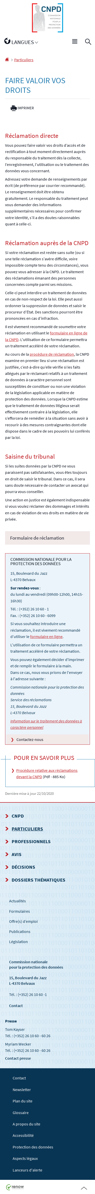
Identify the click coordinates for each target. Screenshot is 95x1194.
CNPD (18, 816)
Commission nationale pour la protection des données (36, 964)
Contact (16, 1005)
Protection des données (33, 1146)
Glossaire (21, 1112)
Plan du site (22, 1100)
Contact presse (18, 1058)
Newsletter (22, 1089)
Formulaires (19, 911)
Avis (17, 854)
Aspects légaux (25, 1158)
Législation (18, 941)
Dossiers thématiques (38, 880)
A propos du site (26, 1123)
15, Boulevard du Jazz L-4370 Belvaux (28, 980)
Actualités (17, 900)
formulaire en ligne (46, 636)
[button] (75, 42)
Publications (19, 931)
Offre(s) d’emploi (23, 921)
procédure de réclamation (52, 354)
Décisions (23, 867)
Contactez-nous (29, 739)
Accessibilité (23, 1135)
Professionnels (31, 841)
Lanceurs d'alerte (27, 1169)
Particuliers (23, 59)
